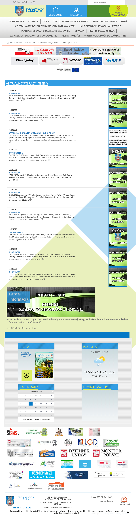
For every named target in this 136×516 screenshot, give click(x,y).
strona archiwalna (106, 501)
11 (25, 403)
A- (28, 2)
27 (36, 411)
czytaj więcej (24, 100)
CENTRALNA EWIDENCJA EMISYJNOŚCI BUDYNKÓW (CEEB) (45, 26)
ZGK (55, 21)
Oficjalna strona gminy (35, 8)
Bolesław (34, 10)
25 (25, 411)
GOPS (46, 21)
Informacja (14, 93)
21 (41, 407)
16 (51, 403)
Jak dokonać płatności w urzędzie (100, 26)
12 (30, 403)
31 (20, 415)
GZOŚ (124, 21)
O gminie (33, 21)
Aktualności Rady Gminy (48, 43)
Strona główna (19, 11)
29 (46, 411)
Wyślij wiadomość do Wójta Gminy (105, 35)
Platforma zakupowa (101, 31)
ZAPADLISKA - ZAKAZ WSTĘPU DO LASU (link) (33, 35)
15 (46, 403)
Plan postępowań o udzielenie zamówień (45, 31)
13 (36, 403)
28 (41, 411)
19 (30, 407)
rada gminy (76, 15)
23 (51, 407)
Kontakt (111, 1)
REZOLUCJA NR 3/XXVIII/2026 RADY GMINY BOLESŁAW (32, 133)
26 (30, 411)
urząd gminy (55, 15)
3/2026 (26, 355)
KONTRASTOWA (19, 2)
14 (41, 403)
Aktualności (16, 21)
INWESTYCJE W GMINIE (105, 21)
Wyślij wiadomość (124, 503)
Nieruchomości (71, 35)
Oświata (79, 31)
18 (25, 407)
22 (46, 407)
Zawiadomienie (16, 153)
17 (20, 407)
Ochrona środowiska (75, 21)
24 (20, 411)
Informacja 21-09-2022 (70, 43)
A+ (34, 2)
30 (51, 411)
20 (36, 407)
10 (20, 403)
